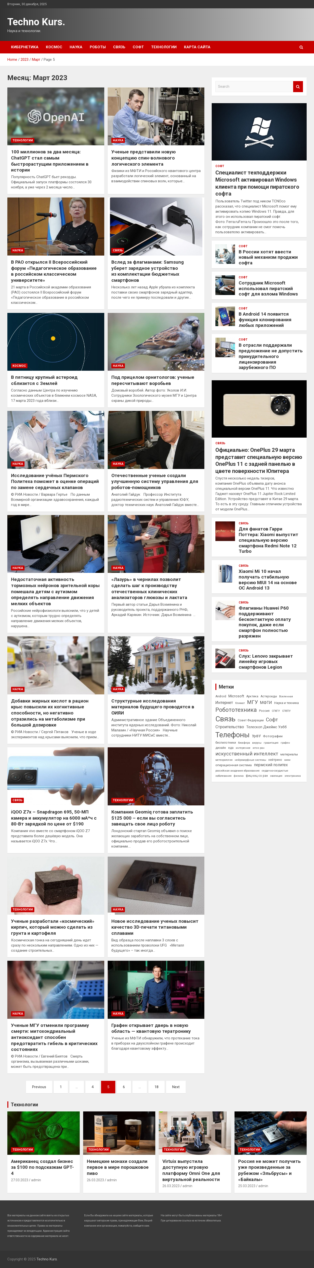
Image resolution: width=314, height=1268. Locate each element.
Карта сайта (197, 47)
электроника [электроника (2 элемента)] (293, 775)
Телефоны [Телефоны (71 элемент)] (232, 735)
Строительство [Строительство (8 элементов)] (229, 726)
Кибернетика (25, 47)
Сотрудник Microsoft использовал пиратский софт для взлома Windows (268, 288)
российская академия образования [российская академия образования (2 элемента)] (237, 770)
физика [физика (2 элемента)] (239, 775)
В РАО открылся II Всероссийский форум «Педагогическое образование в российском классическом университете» (54, 271)
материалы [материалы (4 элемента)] (289, 754)
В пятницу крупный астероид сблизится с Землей (44, 380)
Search (298, 86)
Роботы (98, 47)
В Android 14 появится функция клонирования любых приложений (265, 319)
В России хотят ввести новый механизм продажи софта (268, 257)
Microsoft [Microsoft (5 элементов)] (236, 696)
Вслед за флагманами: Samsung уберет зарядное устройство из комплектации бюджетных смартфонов (147, 271)
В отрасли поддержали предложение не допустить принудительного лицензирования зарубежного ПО (271, 356)
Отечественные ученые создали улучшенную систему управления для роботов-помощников (154, 481)
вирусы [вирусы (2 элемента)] (257, 742)
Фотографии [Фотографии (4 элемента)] (273, 736)
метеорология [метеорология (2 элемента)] (224, 760)
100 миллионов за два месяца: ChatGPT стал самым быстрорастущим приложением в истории (50, 161)
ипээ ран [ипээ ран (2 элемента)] (258, 748)
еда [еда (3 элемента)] (231, 748)
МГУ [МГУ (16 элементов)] (252, 702)
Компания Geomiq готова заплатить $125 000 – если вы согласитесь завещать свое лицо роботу (152, 818)
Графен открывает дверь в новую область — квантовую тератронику (151, 1028)
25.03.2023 (246, 1186)
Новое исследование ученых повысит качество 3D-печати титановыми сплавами (154, 927)
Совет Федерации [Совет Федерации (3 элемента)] (251, 720)
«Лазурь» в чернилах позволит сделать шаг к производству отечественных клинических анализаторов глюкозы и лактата (149, 588)
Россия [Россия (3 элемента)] (264, 711)
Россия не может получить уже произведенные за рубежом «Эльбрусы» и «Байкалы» (269, 1170)
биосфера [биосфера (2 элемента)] (244, 742)
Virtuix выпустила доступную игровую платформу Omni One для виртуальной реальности (191, 1170)
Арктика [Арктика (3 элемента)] (252, 696)
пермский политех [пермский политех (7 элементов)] (271, 765)
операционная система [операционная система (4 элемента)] (233, 765)
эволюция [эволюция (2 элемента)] (276, 775)
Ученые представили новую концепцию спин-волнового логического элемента (143, 158)
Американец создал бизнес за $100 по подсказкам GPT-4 (42, 1167)
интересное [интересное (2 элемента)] (243, 748)
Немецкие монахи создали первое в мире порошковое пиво (118, 1167)
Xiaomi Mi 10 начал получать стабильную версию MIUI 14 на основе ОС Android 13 (268, 579)
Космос (54, 47)
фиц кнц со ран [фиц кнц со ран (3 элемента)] (257, 775)
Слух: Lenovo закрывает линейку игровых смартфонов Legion (266, 661)
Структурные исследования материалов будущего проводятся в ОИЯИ (152, 707)
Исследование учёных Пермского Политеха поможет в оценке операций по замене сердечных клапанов (55, 481)
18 (156, 1087)
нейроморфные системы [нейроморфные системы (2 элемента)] (250, 760)
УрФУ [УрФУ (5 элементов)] (256, 736)
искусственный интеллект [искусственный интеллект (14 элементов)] (246, 754)
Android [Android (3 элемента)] (220, 696)
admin (36, 1180)
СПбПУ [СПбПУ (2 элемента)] (286, 711)
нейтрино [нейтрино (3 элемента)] (275, 760)
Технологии (164, 47)
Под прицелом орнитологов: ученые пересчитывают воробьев (152, 380)
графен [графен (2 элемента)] (285, 742)
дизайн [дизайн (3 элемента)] (220, 748)
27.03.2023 (19, 1180)
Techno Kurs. (36, 22)
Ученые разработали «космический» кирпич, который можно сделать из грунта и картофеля (52, 927)
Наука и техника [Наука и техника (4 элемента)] (286, 703)
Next (176, 1087)
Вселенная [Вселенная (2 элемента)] (286, 696)
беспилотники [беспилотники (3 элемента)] (225, 742)
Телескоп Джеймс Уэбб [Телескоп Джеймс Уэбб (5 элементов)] (266, 727)
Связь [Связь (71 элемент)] (225, 719)
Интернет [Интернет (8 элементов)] (224, 702)
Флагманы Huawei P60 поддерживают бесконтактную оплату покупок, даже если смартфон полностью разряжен (265, 622)
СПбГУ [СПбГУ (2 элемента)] (276, 711)
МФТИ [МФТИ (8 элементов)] (266, 702)
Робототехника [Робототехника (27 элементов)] (236, 709)
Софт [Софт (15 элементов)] (272, 720)
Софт (138, 47)
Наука (76, 47)
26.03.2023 (95, 1180)
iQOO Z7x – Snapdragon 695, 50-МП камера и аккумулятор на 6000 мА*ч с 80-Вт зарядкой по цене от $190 (54, 818)
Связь (119, 47)
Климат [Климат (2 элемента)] (240, 703)
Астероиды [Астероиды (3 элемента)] (269, 696)
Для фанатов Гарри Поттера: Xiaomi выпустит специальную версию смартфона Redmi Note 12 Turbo (268, 540)
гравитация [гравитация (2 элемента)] (271, 742)
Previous (39, 1087)
